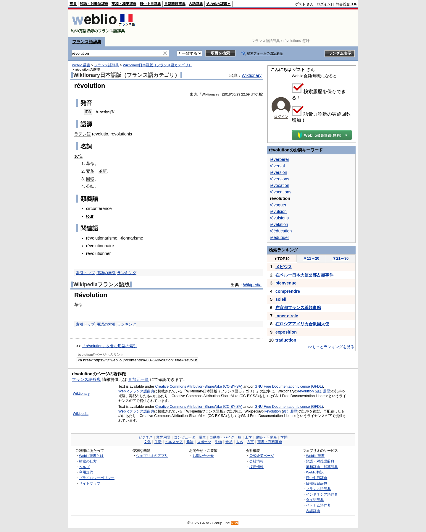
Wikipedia (252, 284)
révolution (306, 391)
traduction (285, 340)
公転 (90, 186)
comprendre (287, 291)
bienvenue (285, 283)
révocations (280, 192)
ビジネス (145, 437)
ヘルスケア (174, 442)
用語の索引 (106, 273)
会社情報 (256, 461)
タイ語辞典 (315, 500)
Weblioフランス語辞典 (136, 391)
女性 (78, 155)
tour (89, 216)
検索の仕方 (88, 461)
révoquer (278, 205)
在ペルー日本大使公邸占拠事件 (304, 275)
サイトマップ (89, 483)
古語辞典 (196, 4)
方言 (250, 442)
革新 (103, 171)
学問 (284, 437)
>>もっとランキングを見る (331, 347)
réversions (279, 179)
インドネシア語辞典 (322, 494)
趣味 (189, 442)
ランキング (126, 273)
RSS (234, 523)
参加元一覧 (138, 379)
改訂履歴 (323, 391)
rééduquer (279, 237)
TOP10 (282, 258)
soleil (280, 299)
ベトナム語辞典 (318, 505)
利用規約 (86, 472)
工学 (248, 437)
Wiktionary (252, 75)
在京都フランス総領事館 (298, 307)
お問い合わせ (203, 455)
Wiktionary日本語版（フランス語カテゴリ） (157, 65)
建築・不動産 (266, 437)
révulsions (279, 218)
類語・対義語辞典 (94, 4)
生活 (158, 442)
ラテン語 (82, 134)
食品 (229, 442)
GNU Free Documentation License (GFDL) (289, 386)
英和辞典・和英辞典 (322, 467)
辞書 (73, 4)
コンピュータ (184, 437)
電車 (202, 437)
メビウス (283, 266)
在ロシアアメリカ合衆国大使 (302, 323)
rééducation (281, 231)
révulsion (278, 211)
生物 (218, 442)
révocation (279, 185)
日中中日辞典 (150, 4)
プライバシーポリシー (96, 478)
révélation (279, 224)
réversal (277, 166)
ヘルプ (84, 467)
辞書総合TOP (346, 4)
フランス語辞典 (86, 41)
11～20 (311, 258)
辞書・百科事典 (269, 442)
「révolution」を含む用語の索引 (109, 346)
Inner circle (286, 315)
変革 (90, 171)
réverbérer (279, 159)
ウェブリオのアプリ (152, 455)
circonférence (99, 208)
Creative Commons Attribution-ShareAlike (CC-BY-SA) (198, 386)
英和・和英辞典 (124, 4)
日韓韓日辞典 (174, 4)
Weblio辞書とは (91, 455)
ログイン (324, 4)
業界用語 (163, 437)
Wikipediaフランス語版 (101, 284)
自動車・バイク (221, 437)
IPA (88, 111)
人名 (239, 442)
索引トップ (85, 273)
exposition (286, 332)
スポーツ (204, 442)
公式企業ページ (261, 455)
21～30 (341, 258)
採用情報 (256, 467)
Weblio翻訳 (314, 472)
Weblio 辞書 (81, 65)
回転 (90, 179)
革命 (90, 163)
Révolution (272, 411)
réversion (278, 172)
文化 (147, 442)
